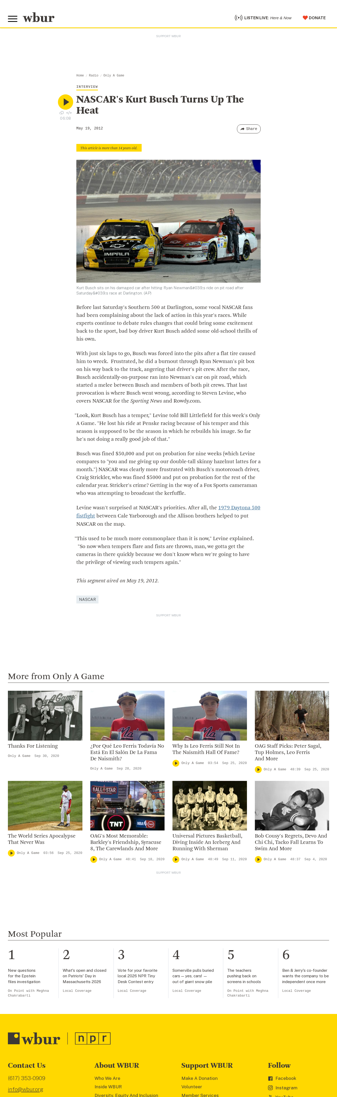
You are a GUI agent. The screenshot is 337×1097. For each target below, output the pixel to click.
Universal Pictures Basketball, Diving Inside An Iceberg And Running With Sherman (207, 842)
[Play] (175, 762)
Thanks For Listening (33, 745)
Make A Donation (199, 1077)
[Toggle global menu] (12, 19)
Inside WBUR (108, 1086)
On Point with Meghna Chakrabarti (28, 992)
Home (80, 76)
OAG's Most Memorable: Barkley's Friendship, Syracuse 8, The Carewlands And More (125, 842)
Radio (93, 76)
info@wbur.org (25, 1088)
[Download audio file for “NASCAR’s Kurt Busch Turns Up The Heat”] (62, 112)
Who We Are (107, 1077)
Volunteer (191, 1086)
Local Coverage (77, 990)
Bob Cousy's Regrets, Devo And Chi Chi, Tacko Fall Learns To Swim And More (291, 842)
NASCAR (87, 599)
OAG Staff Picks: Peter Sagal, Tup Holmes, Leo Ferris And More (288, 752)
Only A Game (113, 76)
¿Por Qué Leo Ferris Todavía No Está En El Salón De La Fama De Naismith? (127, 752)
